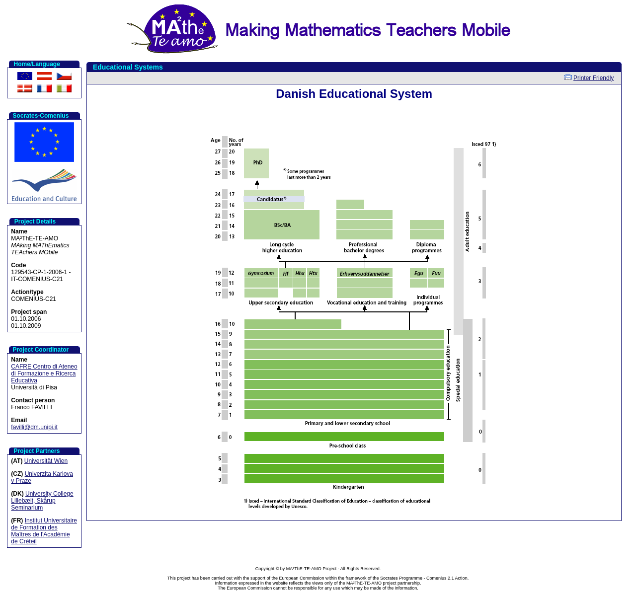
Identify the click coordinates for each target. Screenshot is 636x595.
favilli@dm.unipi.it (34, 427)
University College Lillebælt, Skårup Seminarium (42, 500)
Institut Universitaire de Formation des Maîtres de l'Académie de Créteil (44, 531)
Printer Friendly (593, 77)
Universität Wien (46, 460)
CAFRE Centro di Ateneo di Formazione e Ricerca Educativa (44, 373)
